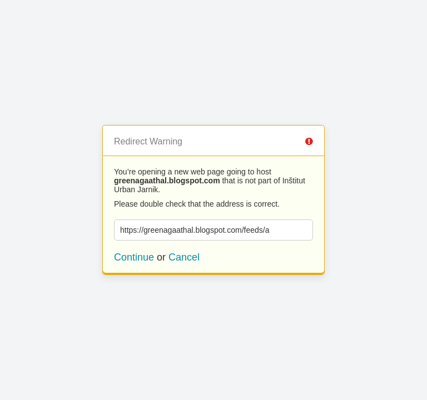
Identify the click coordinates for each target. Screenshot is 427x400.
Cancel (184, 257)
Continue (134, 257)
